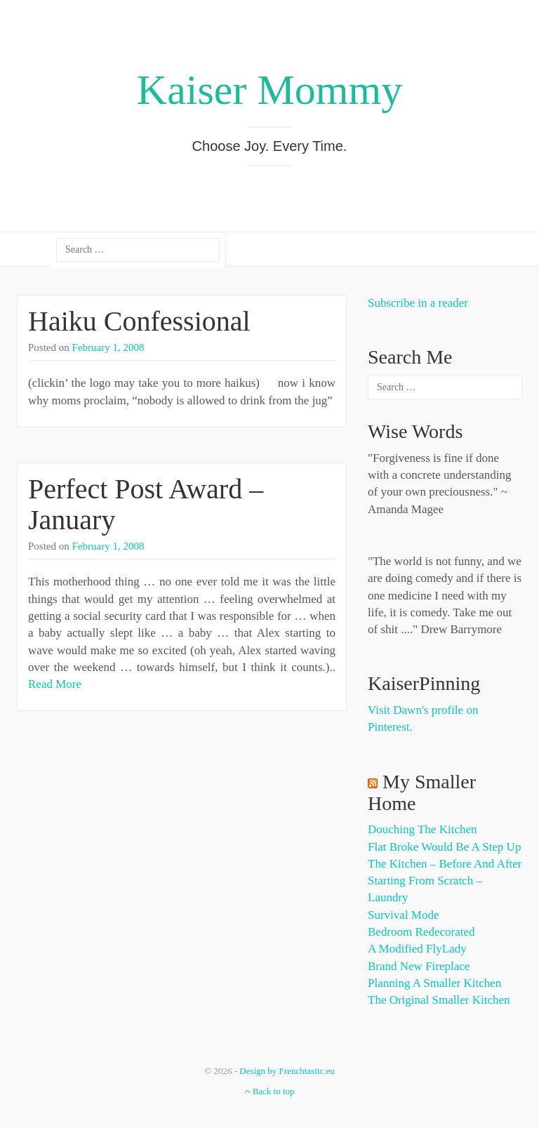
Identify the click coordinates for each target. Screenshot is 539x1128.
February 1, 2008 (108, 347)
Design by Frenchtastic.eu (286, 1071)
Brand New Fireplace (419, 966)
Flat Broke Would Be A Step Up (444, 847)
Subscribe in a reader (418, 303)
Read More (54, 684)
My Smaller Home (422, 792)
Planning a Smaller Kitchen (434, 983)
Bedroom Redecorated (421, 931)
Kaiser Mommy (269, 90)
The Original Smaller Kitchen (439, 1000)
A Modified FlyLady (417, 948)
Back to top (269, 1091)
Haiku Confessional (139, 321)
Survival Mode (403, 915)
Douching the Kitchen (422, 829)
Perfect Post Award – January (145, 504)
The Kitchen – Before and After (445, 863)
